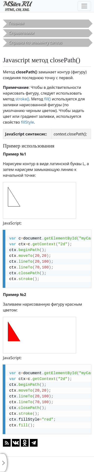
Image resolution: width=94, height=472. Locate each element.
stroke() (22, 99)
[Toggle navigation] (84, 6)
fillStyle (27, 122)
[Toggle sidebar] (3, 463)
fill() (47, 99)
